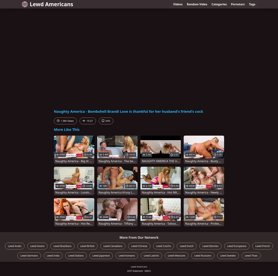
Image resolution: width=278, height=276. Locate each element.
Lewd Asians (37, 246)
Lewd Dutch (187, 246)
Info (106, 121)
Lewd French (262, 246)
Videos (178, 4)
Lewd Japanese (101, 255)
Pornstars (238, 4)
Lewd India (53, 255)
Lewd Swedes (228, 255)
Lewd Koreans (127, 255)
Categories (219, 4)
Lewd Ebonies (210, 246)
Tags (252, 4)
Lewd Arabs (14, 246)
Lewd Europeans (236, 246)
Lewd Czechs (163, 246)
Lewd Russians (202, 255)
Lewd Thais (251, 255)
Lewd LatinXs (151, 255)
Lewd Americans (47, 4)
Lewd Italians (76, 255)
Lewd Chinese (139, 246)
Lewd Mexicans (176, 255)
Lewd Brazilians (62, 246)
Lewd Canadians (112, 246)
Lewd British (87, 246)
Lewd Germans (29, 255)
